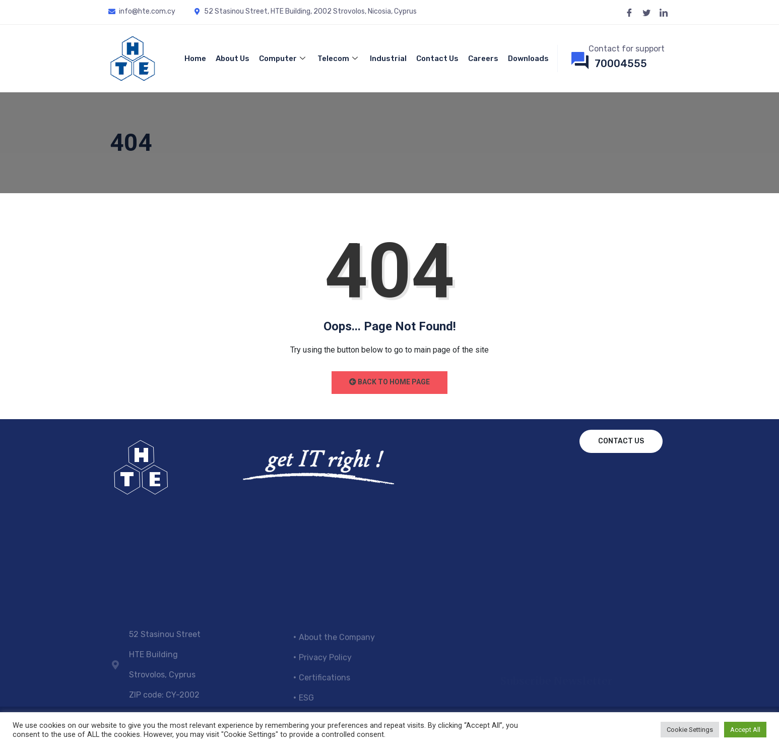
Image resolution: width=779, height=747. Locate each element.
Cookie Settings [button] (690, 729)
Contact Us (437, 58)
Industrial (388, 58)
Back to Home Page (389, 382)
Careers (483, 58)
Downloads (528, 58)
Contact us (621, 441)
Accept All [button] (745, 729)
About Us (232, 58)
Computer (283, 58)
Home (195, 58)
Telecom (338, 58)
